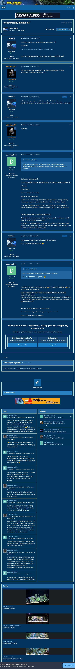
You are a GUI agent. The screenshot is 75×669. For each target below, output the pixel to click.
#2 (70, 66)
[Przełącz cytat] (23, 160)
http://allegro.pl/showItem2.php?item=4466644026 (37, 49)
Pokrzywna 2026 (9, 392)
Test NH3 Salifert (49, 436)
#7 (70, 264)
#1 (70, 38)
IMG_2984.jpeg (7, 657)
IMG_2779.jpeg (7, 606)
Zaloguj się (53, 345)
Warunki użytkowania (27, 666)
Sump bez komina (12, 415)
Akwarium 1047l (8, 641)
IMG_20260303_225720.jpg (12, 626)
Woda (22, 30)
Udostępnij (50, 29)
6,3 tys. (12, 173)
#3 (70, 96)
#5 (70, 155)
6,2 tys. (12, 85)
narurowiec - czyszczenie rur (53, 430)
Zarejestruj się (22, 345)
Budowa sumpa (48, 442)
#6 (70, 236)
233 (12, 57)
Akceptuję (69, 665)
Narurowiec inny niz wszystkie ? (54, 422)
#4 (70, 125)
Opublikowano (25, 417)
